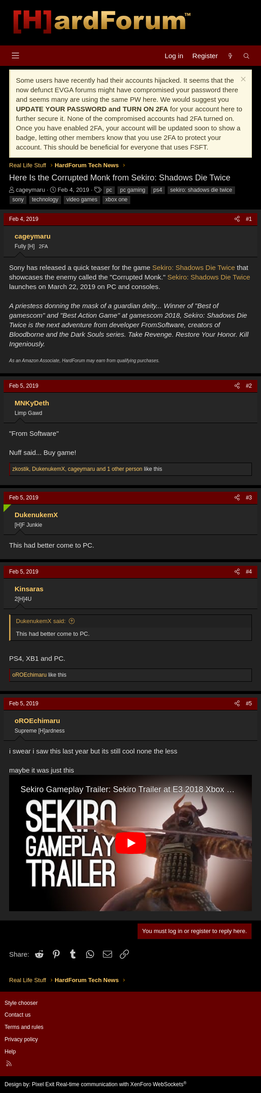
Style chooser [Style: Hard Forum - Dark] (21, 1003)
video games (82, 199)
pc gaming (132, 190)
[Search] (247, 55)
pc (109, 190)
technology (45, 199)
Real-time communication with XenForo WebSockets (121, 1084)
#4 (249, 572)
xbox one (116, 199)
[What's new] (230, 55)
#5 (249, 703)
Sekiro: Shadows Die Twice (193, 267)
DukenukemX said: (41, 621)
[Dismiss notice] (242, 80)
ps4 (158, 190)
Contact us (18, 1015)
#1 (249, 219)
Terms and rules (24, 1027)
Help (10, 1051)
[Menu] (15, 56)
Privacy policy (21, 1039)
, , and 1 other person (77, 469)
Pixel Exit (43, 1084)
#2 (249, 386)
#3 (249, 497)
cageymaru (30, 189)
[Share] (237, 219)
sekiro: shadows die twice (201, 190)
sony (18, 199)
